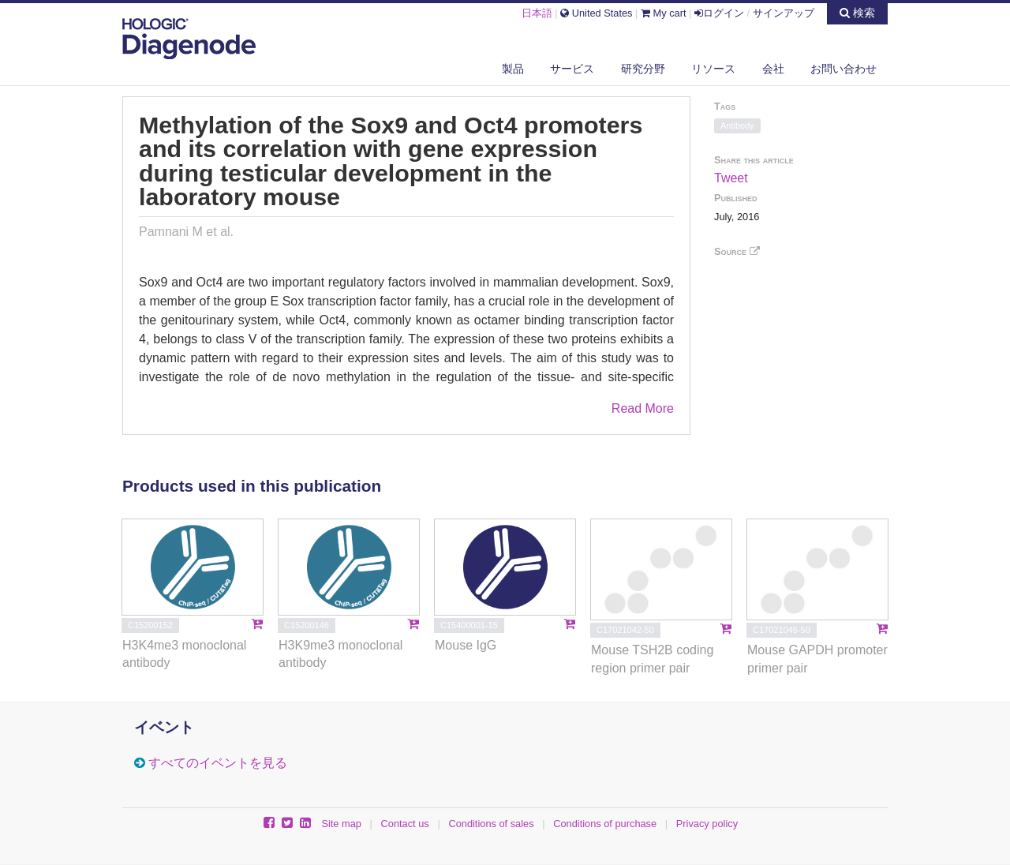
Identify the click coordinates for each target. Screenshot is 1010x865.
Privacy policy (707, 823)
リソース (713, 68)
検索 (857, 12)
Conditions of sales (490, 823)
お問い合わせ (843, 68)
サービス (572, 68)
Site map (341, 823)
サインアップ (783, 13)
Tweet (731, 178)
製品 (513, 68)
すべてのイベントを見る (217, 763)
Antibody (737, 125)
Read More (643, 408)
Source (737, 251)
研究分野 (643, 68)
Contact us (405, 823)
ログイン (719, 13)
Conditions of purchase (604, 823)
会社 (773, 68)
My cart (663, 13)
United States (596, 13)
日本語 (537, 13)
